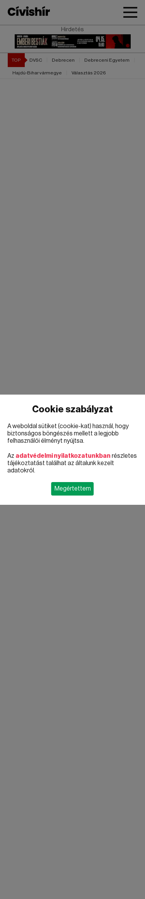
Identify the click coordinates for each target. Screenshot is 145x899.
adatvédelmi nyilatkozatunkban (63, 456)
